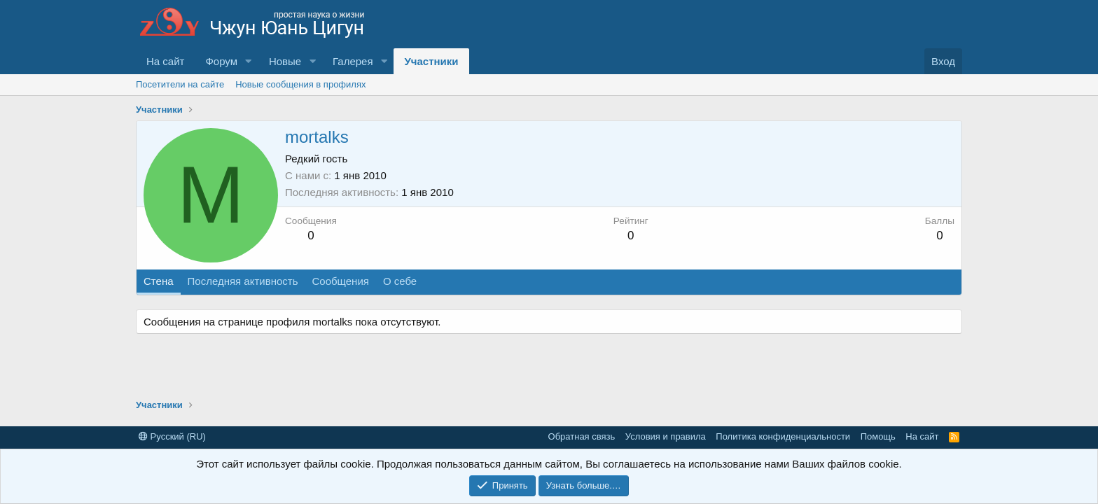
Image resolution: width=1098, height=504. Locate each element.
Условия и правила (665, 436)
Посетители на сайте (180, 84)
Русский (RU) (172, 436)
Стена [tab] (159, 281)
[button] (248, 61)
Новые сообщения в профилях (300, 84)
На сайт (165, 61)
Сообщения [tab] (340, 281)
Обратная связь (582, 436)
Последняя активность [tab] (243, 281)
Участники (431, 61)
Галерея (353, 61)
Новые (285, 61)
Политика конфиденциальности (783, 436)
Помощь (878, 436)
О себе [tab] (400, 281)
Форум (221, 61)
